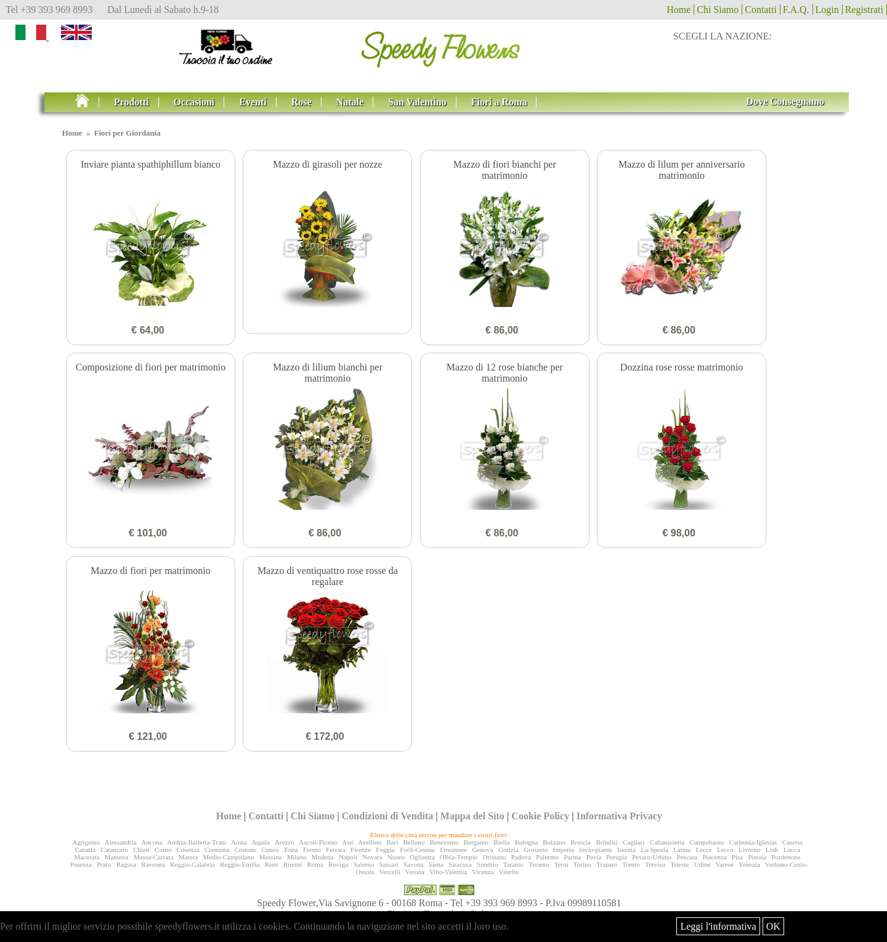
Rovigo (338, 864)
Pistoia (757, 857)
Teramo (539, 864)
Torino (582, 864)
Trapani (606, 864)
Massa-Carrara (154, 857)
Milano (297, 857)
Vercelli (389, 871)
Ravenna (152, 864)
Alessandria (121, 842)
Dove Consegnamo (785, 101)
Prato (104, 864)
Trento (631, 864)
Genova (482, 849)
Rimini (292, 864)
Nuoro (396, 857)
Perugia (616, 857)
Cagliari (633, 842)
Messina (270, 857)
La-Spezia (654, 849)
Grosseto (536, 849)
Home (678, 9)
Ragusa (126, 864)
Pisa (737, 857)
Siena (436, 864)
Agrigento (86, 842)
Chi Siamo (718, 9)
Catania (85, 849)
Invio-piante (595, 849)
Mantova (117, 857)
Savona (413, 864)
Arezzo (284, 842)
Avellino (369, 842)
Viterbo (509, 871)
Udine (702, 864)
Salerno (364, 864)
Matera (188, 857)
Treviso (655, 864)
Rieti (271, 864)
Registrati (864, 9)
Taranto (513, 864)
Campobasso (706, 842)
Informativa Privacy (619, 816)
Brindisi (606, 842)
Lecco (725, 849)
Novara (372, 857)
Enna (291, 849)
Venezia (749, 864)
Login (827, 9)
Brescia (580, 842)
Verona (414, 871)
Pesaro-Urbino (651, 857)
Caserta (792, 842)
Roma (315, 864)
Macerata (86, 857)
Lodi (772, 849)
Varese (725, 864)
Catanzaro (114, 849)
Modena (323, 857)
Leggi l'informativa (718, 926)
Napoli (348, 857)
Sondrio (487, 864)
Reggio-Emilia (240, 864)
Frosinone (453, 849)
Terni (561, 864)
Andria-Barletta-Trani (196, 842)
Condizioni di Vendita (388, 816)
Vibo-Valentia (448, 871)
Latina (682, 849)
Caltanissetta (667, 842)
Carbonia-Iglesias (753, 842)
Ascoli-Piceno (318, 842)
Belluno (413, 842)
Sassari (389, 864)
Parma (572, 857)
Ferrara (336, 849)
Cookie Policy (540, 816)
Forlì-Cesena (417, 849)
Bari (392, 842)
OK (773, 926)
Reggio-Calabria (192, 864)
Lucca (792, 849)
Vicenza (482, 871)
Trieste (679, 864)
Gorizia (508, 849)
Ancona (151, 842)
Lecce (703, 849)
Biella (501, 842)
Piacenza (714, 857)
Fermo (312, 849)
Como (163, 849)
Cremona (217, 849)
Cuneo (270, 849)
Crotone (245, 849)
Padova (521, 857)
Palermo (547, 857)
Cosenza (187, 849)
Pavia (593, 857)
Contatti (761, 9)
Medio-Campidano (228, 857)
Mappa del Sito (472, 816)
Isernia (626, 849)
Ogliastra (422, 857)
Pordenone (786, 857)
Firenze (360, 849)
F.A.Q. (796, 9)
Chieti (141, 849)
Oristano (494, 857)
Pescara (687, 857)
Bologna (526, 842)
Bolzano (554, 842)
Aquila (260, 842)
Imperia (563, 849)
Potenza (81, 864)
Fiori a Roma (499, 102)
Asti (347, 842)
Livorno (749, 849)
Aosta (239, 842)
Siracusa (459, 864)
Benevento (444, 842)
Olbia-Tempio (459, 857)
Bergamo (476, 842)
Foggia (385, 849)
